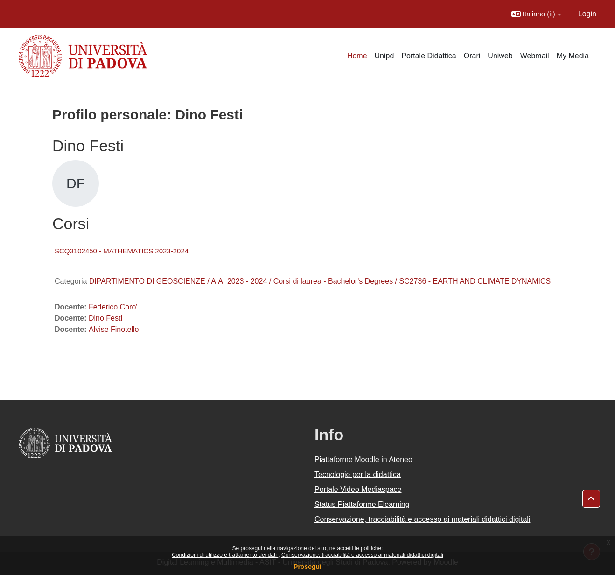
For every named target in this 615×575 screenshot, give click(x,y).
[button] (536, 14)
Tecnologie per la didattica (357, 474)
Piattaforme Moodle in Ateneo (363, 459)
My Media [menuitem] (573, 56)
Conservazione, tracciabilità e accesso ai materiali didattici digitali (362, 555)
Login (587, 14)
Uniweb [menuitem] (500, 56)
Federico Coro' (113, 307)
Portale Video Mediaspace (358, 489)
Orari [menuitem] (472, 56)
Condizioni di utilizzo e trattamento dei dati (225, 555)
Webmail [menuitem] (534, 56)
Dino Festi (105, 318)
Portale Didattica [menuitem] (428, 56)
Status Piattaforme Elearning (362, 504)
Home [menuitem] (357, 56)
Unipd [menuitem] (384, 56)
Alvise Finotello (114, 329)
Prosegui (307, 566)
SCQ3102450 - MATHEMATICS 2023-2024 (122, 251)
